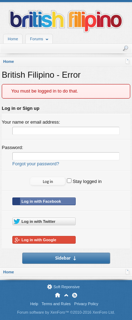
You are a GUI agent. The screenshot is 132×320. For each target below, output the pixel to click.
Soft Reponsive (67, 287)
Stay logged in (84, 181)
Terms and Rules (56, 304)
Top (66, 295)
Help (34, 304)
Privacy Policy (86, 304)
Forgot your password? (35, 163)
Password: (12, 147)
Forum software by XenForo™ (66, 312)
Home (13, 39)
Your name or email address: (31, 122)
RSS (74, 295)
